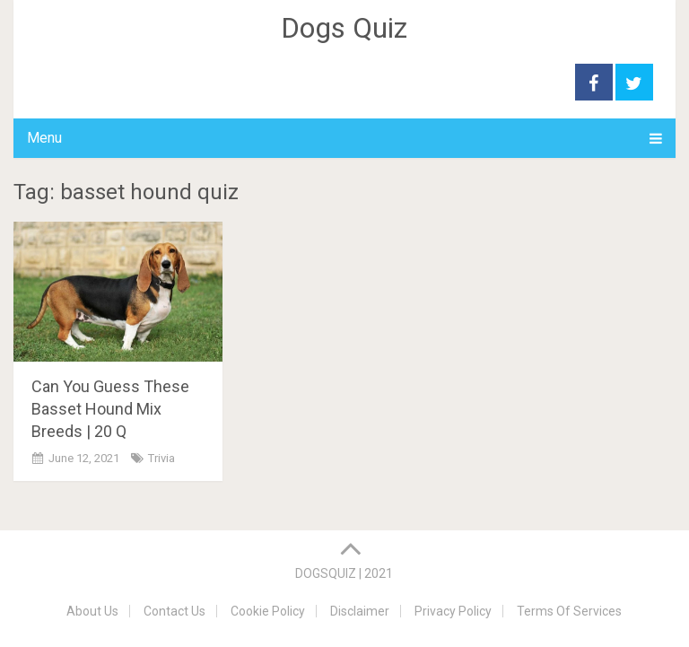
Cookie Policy (268, 611)
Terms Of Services (569, 611)
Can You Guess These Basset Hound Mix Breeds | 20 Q (110, 409)
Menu (44, 137)
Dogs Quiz (344, 27)
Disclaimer (359, 611)
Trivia (161, 458)
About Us (92, 611)
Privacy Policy (453, 611)
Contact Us (174, 611)
